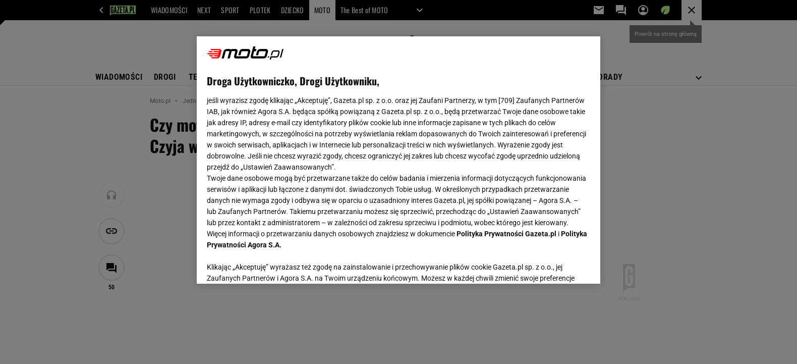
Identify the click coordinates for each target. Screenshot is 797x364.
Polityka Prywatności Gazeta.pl (506, 234)
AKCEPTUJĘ (556, 264)
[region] (398, 160)
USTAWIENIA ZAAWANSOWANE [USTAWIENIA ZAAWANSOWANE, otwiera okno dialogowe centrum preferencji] (272, 263)
